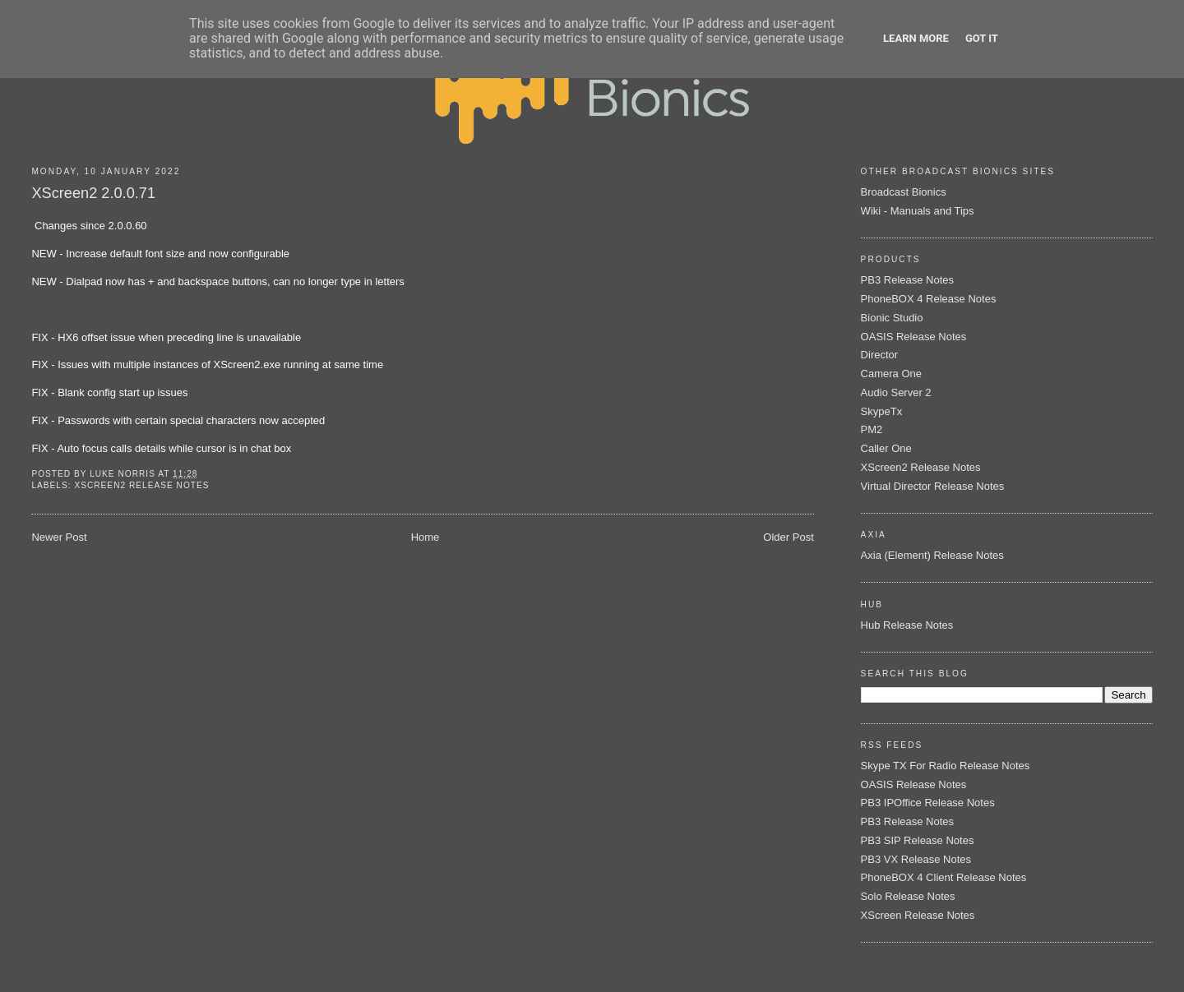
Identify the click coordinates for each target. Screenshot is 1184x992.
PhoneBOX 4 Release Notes (929, 299)
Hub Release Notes (907, 625)
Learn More (916, 38)
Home (425, 537)
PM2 (872, 429)
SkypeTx (882, 411)
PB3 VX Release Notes (916, 859)
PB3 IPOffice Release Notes (928, 802)
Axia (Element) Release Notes (932, 555)
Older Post (788, 537)
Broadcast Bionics (903, 192)
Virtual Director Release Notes (933, 486)
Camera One (891, 373)
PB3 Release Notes (907, 280)
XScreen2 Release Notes (141, 485)
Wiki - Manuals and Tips (917, 211)
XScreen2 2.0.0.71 (93, 193)
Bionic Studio (892, 317)
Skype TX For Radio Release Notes (945, 765)
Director (880, 354)
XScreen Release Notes (918, 915)
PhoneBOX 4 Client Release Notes (944, 877)
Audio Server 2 (896, 392)
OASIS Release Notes (914, 336)
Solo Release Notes (908, 896)
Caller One (886, 448)
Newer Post (58, 537)
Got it (981, 38)
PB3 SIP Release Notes (917, 840)
